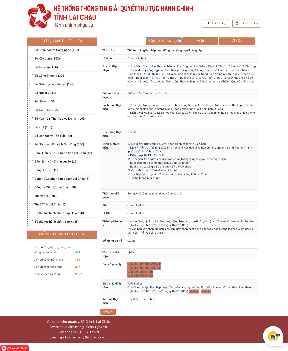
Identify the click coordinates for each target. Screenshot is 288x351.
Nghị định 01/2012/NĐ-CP (144, 264)
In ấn (206, 291)
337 (77, 267)
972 (77, 252)
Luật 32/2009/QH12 (140, 276)
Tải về (194, 291)
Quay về (107, 311)
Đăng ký (216, 23)
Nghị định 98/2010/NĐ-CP (144, 268)
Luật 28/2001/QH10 (140, 272)
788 (77, 260)
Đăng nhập (246, 23)
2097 (78, 274)
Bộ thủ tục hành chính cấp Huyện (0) (59, 213)
